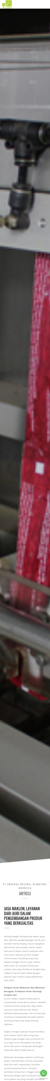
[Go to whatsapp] (43, 1073)
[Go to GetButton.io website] (43, 1078)
